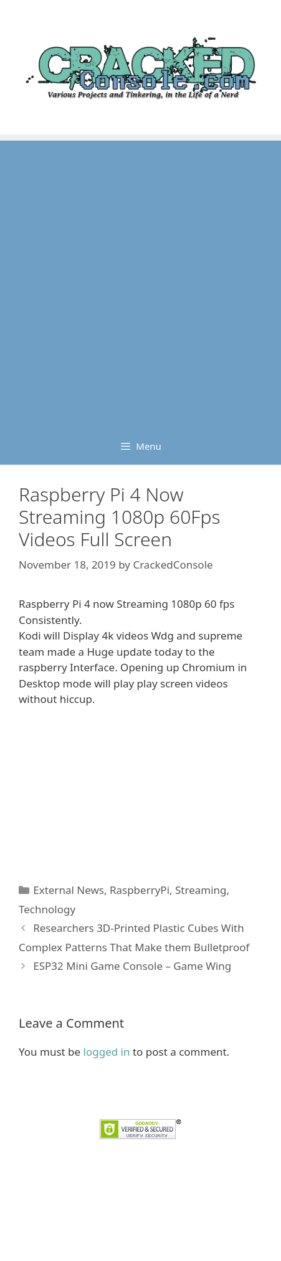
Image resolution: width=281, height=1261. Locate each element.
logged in (106, 1052)
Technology (47, 909)
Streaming (201, 890)
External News (68, 890)
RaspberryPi (139, 890)
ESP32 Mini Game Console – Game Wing (132, 966)
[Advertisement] (140, 281)
